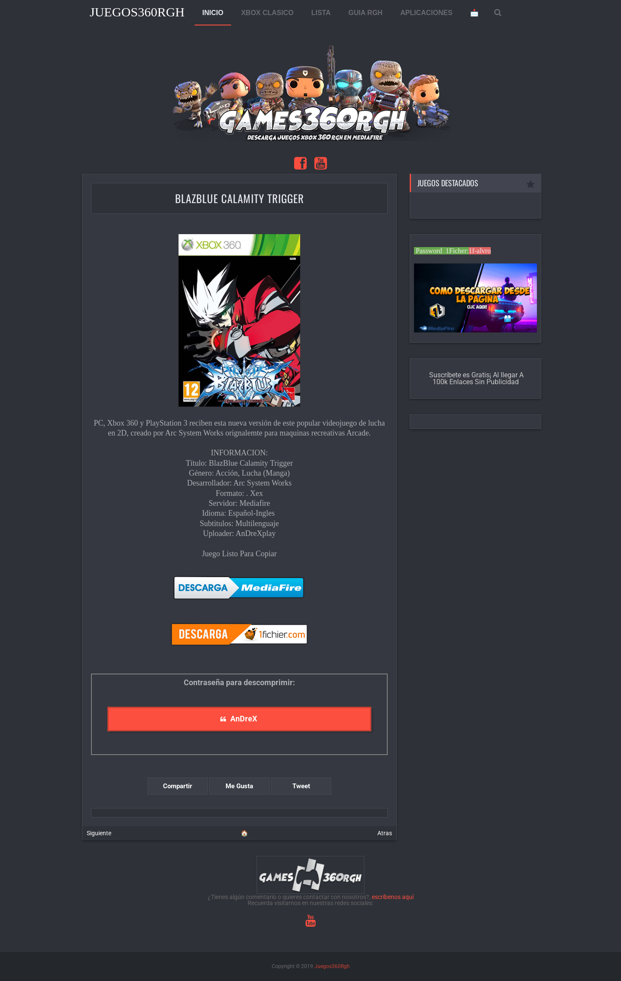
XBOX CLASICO (267, 12)
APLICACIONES (426, 12)
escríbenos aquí (393, 896)
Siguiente (99, 833)
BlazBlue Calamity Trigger (239, 198)
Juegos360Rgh (137, 12)
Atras (384, 833)
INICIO (212, 12)
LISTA (321, 12)
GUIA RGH (365, 12)
